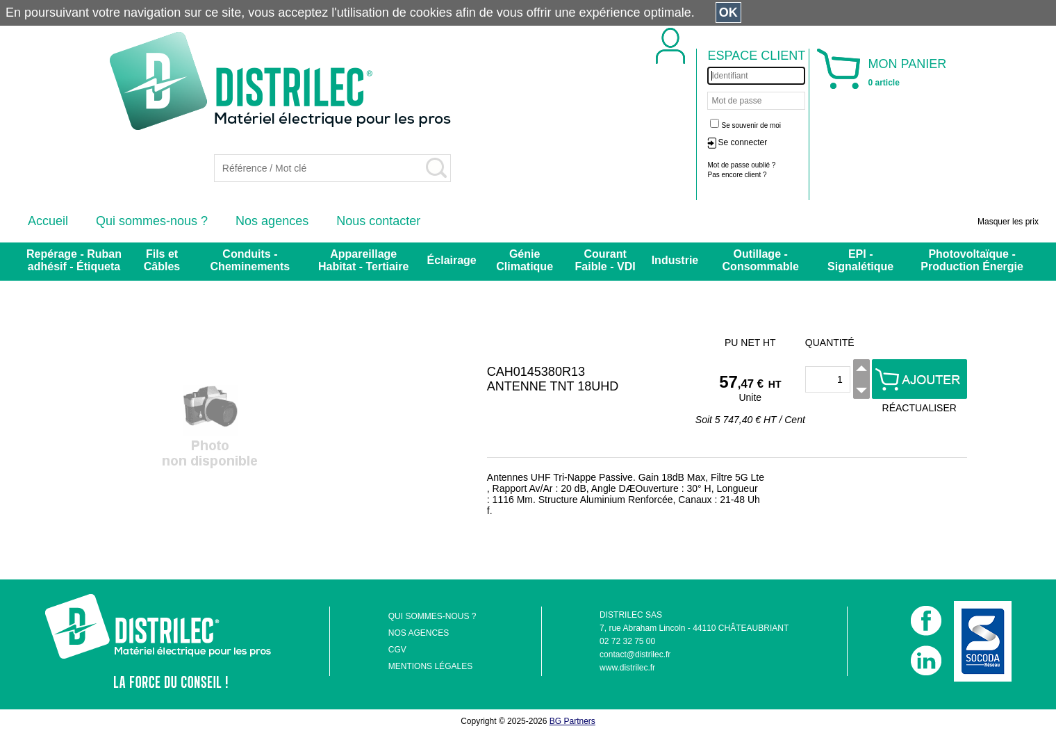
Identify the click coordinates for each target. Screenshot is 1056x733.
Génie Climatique (524, 260)
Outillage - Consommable (761, 260)
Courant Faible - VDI (605, 260)
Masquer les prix (1008, 222)
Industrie (675, 260)
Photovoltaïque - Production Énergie (972, 260)
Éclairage (452, 260)
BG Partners (572, 721)
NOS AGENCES (418, 633)
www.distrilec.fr (627, 668)
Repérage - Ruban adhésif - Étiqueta (74, 260)
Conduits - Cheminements (250, 260)
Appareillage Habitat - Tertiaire (363, 260)
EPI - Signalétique (860, 260)
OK (728, 12)
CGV (397, 649)
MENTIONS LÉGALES (430, 666)
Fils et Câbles (162, 260)
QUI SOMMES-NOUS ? (432, 616)
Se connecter (742, 142)
